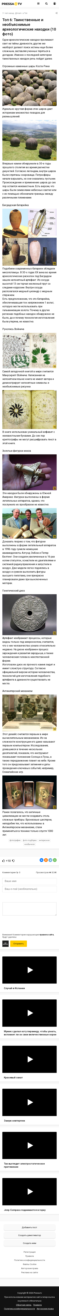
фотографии (15, 840)
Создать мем (29, 1243)
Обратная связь (23, 1305)
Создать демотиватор (29, 1235)
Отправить (18, 943)
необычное (29, 844)
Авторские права (29, 1268)
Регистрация (30, 1252)
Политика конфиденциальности (29, 1260)
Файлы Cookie (29, 1264)
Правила (29, 1256)
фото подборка (30, 840)
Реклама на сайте (29, 1272)
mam (19, 13)
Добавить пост (29, 1227)
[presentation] (26, 924)
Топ (25, 13)
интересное (44, 840)
